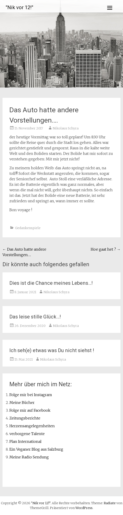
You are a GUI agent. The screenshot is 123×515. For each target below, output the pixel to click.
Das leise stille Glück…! (35, 317)
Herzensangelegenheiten (32, 426)
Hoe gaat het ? (105, 249)
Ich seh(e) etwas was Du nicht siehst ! (51, 350)
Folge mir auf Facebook (29, 410)
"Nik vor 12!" (19, 7)
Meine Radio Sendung (29, 457)
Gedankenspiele (28, 228)
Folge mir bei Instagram (30, 394)
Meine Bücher (22, 402)
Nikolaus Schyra (66, 128)
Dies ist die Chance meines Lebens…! (51, 283)
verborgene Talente (27, 433)
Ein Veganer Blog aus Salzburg (36, 449)
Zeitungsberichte (24, 418)
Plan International (25, 441)
